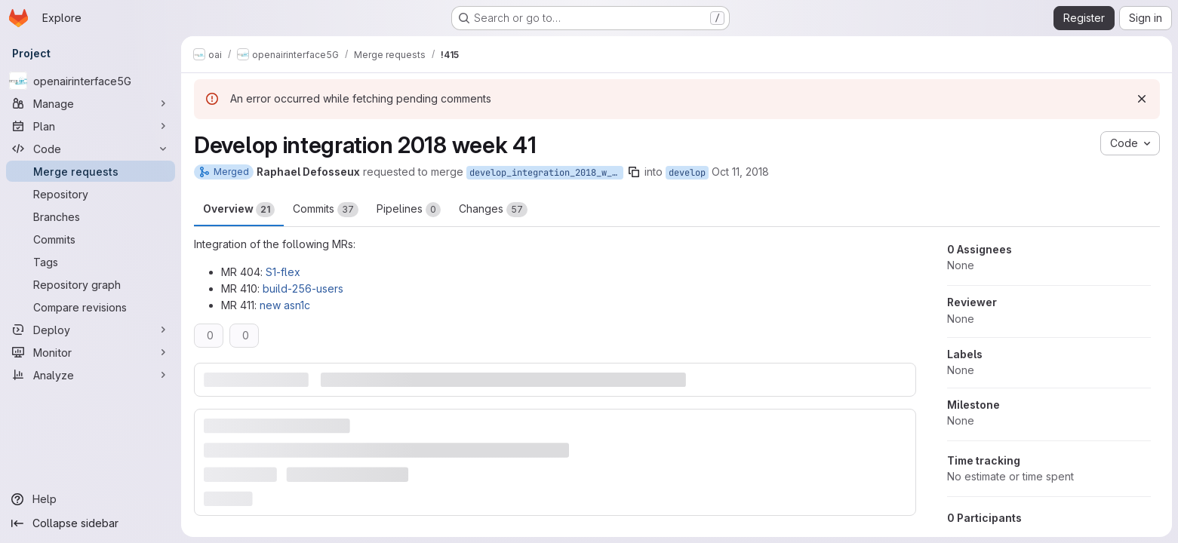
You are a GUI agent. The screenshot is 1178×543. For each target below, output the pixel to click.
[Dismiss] (1142, 99)
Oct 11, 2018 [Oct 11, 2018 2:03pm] (740, 171)
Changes (493, 209)
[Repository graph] (90, 284)
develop (687, 173)
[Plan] (90, 126)
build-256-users (303, 288)
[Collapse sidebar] (90, 523)
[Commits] (90, 239)
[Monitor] (90, 352)
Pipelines (409, 209)
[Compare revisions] (90, 307)
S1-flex (283, 271)
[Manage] (90, 103)
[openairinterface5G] (90, 80)
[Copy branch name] (634, 172)
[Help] (90, 499)
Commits (325, 209)
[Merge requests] (90, 171)
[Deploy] (90, 329)
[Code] (90, 148)
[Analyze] (90, 374)
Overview (239, 209)
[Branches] (90, 216)
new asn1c (285, 305)
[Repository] (90, 193)
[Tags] (90, 261)
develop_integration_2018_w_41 (546, 173)
